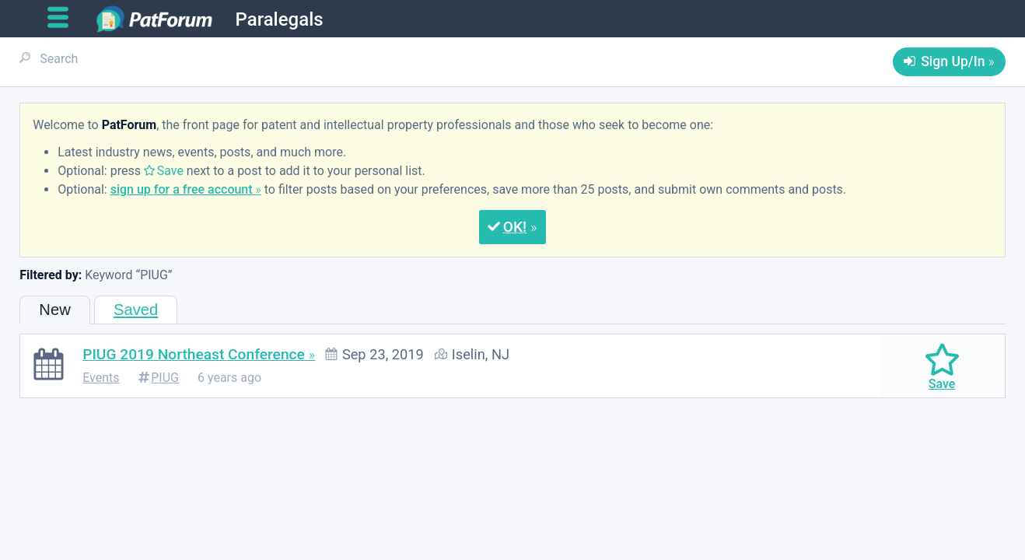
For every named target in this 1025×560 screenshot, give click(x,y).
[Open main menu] (64, 18)
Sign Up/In (953, 61)
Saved (136, 309)
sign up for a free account (181, 189)
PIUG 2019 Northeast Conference (193, 354)
